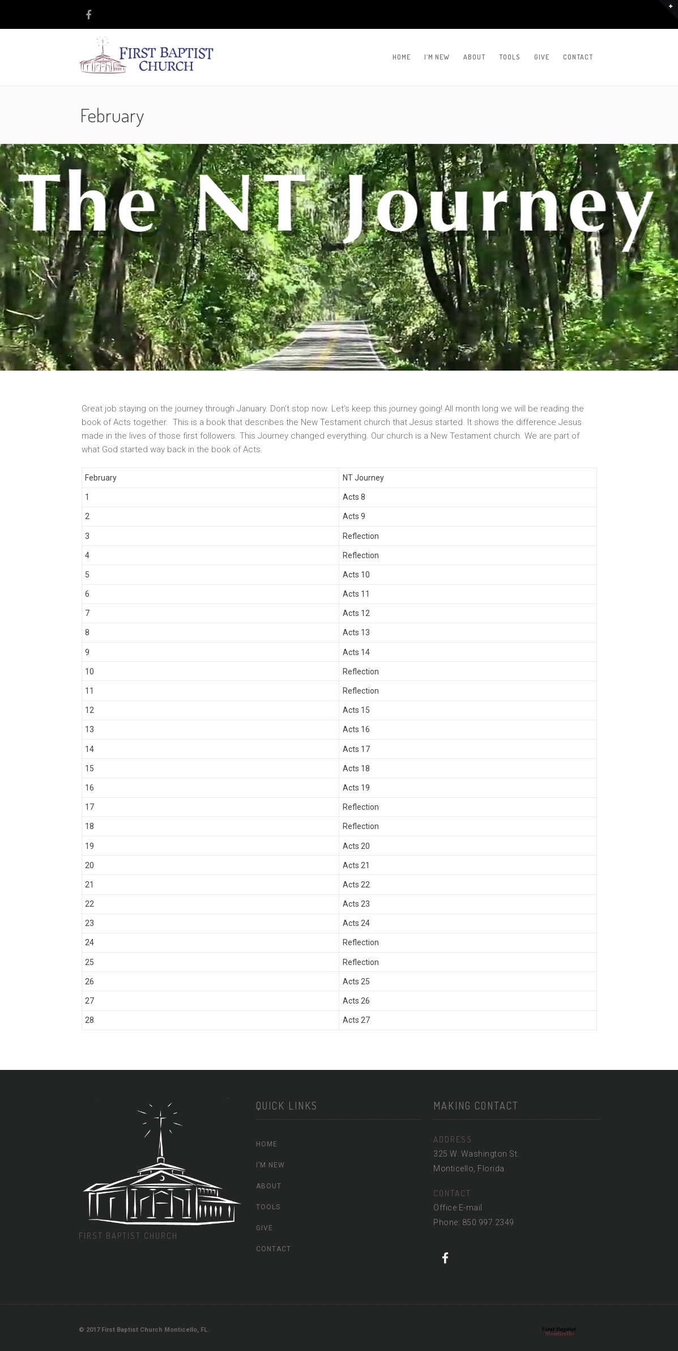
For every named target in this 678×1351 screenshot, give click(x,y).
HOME (402, 57)
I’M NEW (437, 57)
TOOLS (510, 57)
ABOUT (474, 57)
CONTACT (578, 57)
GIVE (541, 57)
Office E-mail (458, 1207)
